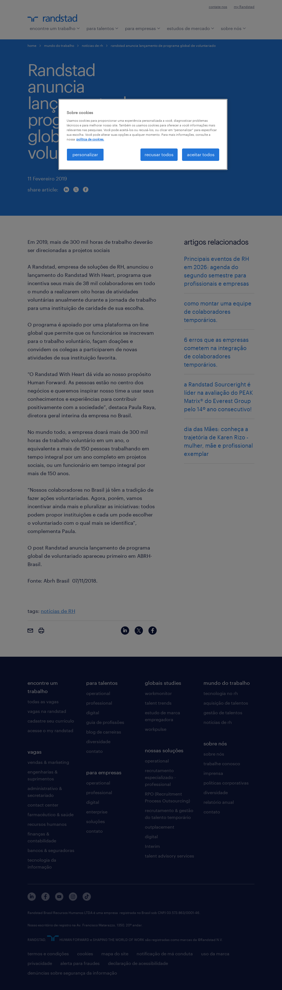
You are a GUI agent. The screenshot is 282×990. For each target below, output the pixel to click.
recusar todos (159, 154)
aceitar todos (201, 154)
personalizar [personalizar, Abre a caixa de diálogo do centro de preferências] (85, 154)
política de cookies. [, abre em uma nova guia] (90, 139)
